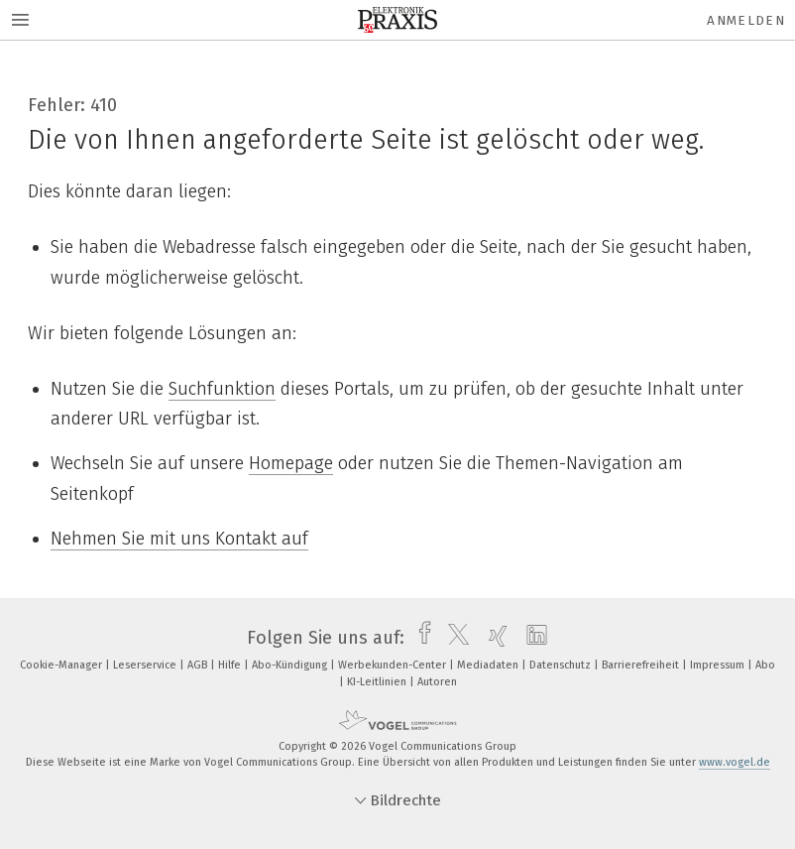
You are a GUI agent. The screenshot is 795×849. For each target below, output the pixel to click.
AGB (198, 665)
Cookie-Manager (62, 665)
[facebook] (419, 638)
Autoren (437, 681)
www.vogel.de (734, 762)
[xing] (493, 638)
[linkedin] (531, 638)
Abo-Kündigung (291, 665)
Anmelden (746, 20)
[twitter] (453, 638)
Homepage (291, 463)
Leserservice (146, 665)
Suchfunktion (222, 389)
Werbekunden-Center (393, 665)
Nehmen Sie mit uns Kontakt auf (179, 538)
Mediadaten (489, 665)
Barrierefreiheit (642, 665)
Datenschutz (561, 665)
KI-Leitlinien (378, 681)
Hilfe (231, 665)
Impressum (718, 665)
